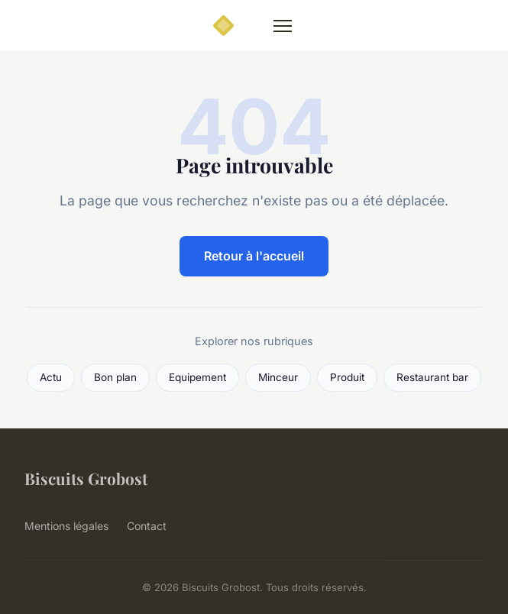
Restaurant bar (432, 377)
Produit (347, 377)
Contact (147, 525)
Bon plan (115, 377)
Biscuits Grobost (85, 478)
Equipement (197, 377)
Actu (51, 377)
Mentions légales (66, 525)
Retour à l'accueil (254, 255)
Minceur (278, 377)
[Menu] (282, 26)
